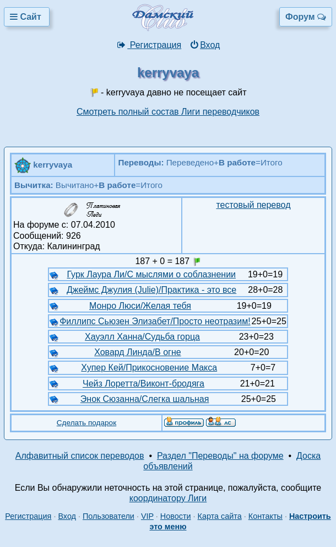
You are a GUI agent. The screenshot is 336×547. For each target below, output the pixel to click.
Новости (175, 516)
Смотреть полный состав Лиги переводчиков (168, 111)
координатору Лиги (168, 498)
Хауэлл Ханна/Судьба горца (142, 336)
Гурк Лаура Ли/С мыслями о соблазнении (151, 274)
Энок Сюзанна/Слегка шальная (144, 399)
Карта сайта (220, 516)
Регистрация (149, 45)
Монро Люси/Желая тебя (140, 305)
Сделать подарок (86, 423)
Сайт (27, 17)
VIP (147, 516)
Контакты (265, 516)
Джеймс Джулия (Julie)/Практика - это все (151, 289)
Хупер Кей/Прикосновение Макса (149, 367)
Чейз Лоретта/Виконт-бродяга (143, 383)
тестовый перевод (253, 205)
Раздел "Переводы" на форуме (220, 455)
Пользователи (108, 516)
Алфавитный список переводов (79, 455)
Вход (204, 45)
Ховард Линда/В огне (137, 352)
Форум (305, 17)
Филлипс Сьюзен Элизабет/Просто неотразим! (154, 321)
